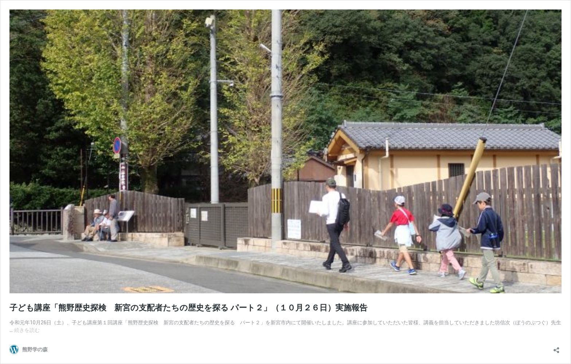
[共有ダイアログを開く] (556, 347)
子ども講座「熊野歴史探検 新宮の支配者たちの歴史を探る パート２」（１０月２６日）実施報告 (188, 307)
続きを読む (27, 330)
